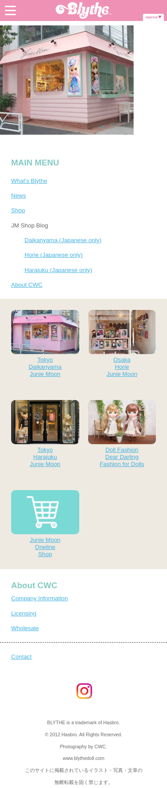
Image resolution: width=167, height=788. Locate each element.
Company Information (39, 598)
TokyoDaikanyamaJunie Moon (45, 343)
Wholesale (25, 628)
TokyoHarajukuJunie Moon (45, 433)
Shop (18, 210)
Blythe (84, 10)
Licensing (23, 613)
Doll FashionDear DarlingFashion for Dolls (122, 433)
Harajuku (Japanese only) (58, 270)
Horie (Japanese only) (53, 255)
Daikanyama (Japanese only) (63, 240)
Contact (21, 656)
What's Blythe (29, 180)
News (18, 195)
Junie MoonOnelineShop (45, 523)
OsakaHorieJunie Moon (122, 343)
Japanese (151, 17)
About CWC (26, 284)
